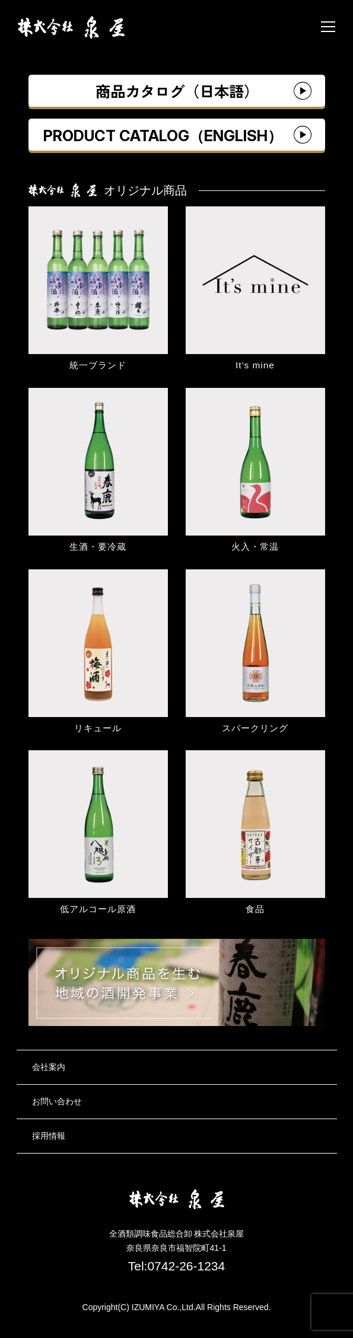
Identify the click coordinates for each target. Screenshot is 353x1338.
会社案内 (48, 1067)
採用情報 (48, 1136)
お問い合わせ (57, 1101)
